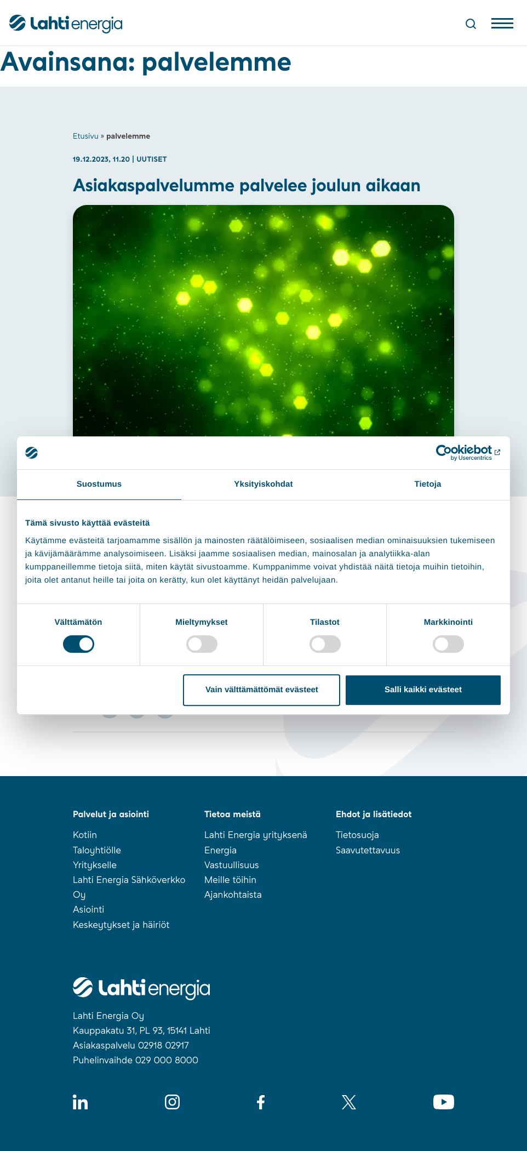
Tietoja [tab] (428, 484)
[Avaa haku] (471, 23)
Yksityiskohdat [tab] (263, 484)
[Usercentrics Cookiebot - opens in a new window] (454, 453)
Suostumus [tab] (99, 484)
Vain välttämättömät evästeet (261, 689)
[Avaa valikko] (502, 26)
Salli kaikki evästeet (423, 689)
